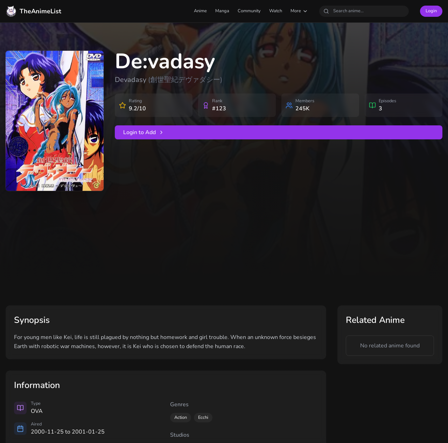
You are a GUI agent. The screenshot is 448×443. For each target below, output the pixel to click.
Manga (222, 11)
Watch (275, 11)
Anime (200, 11)
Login (431, 11)
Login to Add (143, 132)
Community (249, 11)
